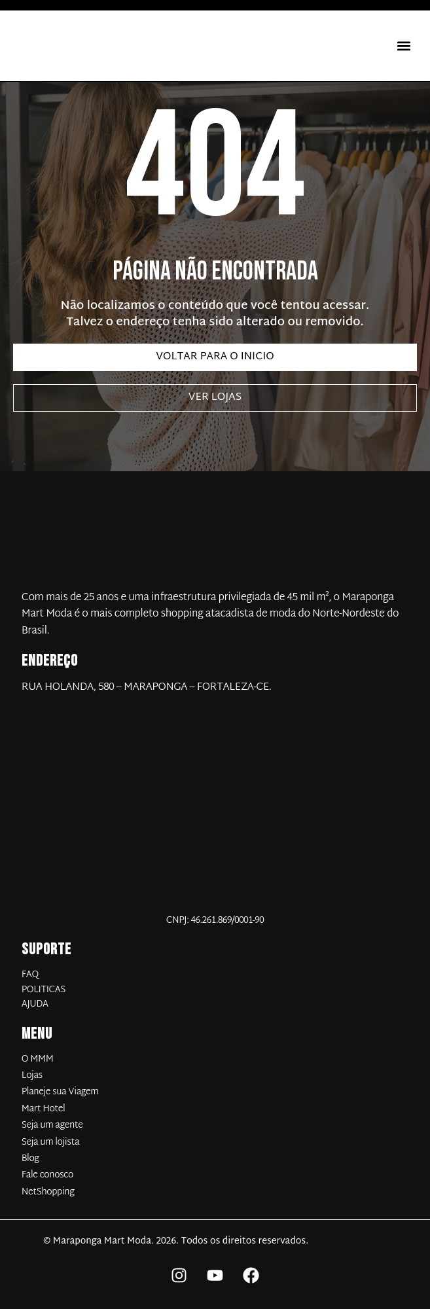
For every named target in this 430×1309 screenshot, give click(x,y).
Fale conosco (47, 1175)
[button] (403, 46)
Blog (30, 1159)
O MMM (38, 1059)
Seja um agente (52, 1126)
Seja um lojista (50, 1143)
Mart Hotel (43, 1109)
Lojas (32, 1076)
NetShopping (48, 1192)
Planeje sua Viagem (60, 1092)
